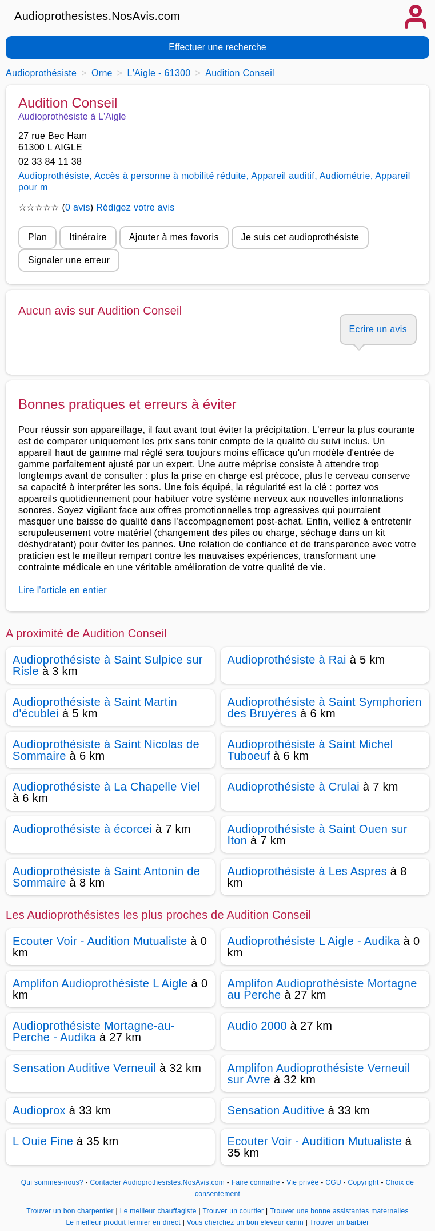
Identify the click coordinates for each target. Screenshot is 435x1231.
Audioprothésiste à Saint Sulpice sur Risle (108, 665)
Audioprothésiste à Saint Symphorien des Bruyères (325, 708)
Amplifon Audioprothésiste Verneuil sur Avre (319, 1074)
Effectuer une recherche (217, 47)
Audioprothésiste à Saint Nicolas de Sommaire (106, 750)
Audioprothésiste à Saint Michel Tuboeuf (310, 750)
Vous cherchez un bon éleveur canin (246, 1222)
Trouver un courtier (234, 1211)
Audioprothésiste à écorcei (82, 829)
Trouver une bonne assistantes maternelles (339, 1211)
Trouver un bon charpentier (70, 1211)
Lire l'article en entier (62, 590)
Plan (37, 237)
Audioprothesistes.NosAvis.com (97, 16)
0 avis (77, 207)
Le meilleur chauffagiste (159, 1211)
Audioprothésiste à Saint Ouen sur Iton (318, 835)
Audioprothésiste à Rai (287, 659)
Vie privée (302, 1182)
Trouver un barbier (339, 1222)
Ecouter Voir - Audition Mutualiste (100, 941)
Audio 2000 (257, 1025)
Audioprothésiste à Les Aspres (307, 871)
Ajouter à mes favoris (174, 237)
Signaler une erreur (69, 260)
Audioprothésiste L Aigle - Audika (314, 941)
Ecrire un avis (378, 329)
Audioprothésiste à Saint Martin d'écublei (95, 708)
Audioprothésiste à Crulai (294, 786)
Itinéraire (87, 237)
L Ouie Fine (43, 1141)
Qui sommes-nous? (52, 1182)
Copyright (364, 1182)
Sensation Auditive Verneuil (84, 1068)
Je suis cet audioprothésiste (300, 237)
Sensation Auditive (276, 1110)
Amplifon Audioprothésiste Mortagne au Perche (322, 989)
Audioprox (39, 1110)
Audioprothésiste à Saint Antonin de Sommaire (106, 877)
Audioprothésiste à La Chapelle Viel (106, 786)
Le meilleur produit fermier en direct (124, 1222)
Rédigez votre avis (135, 207)
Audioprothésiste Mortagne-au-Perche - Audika (94, 1031)
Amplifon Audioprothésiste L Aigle (100, 983)
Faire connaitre (256, 1182)
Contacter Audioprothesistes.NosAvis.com (157, 1182)
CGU (333, 1182)
